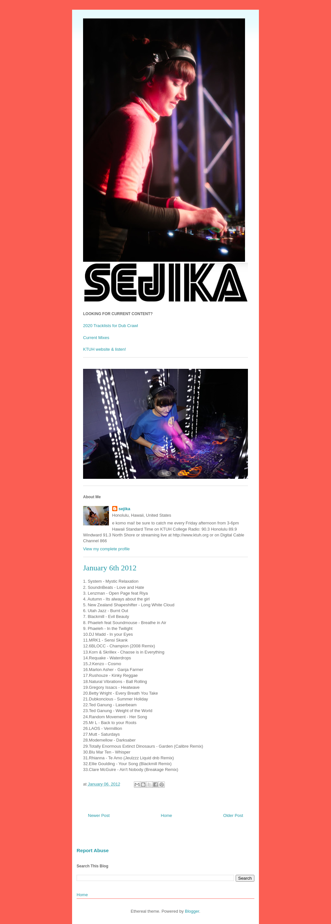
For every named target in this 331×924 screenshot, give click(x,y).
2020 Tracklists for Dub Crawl (110, 325)
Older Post (233, 815)
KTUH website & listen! (104, 349)
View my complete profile (106, 548)
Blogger (192, 911)
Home (166, 815)
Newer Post (99, 815)
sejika (124, 508)
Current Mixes (96, 337)
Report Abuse (93, 850)
